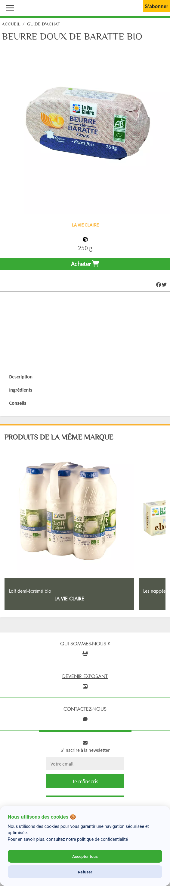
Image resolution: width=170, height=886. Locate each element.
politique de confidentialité (102, 839)
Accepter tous (85, 856)
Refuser (85, 872)
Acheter (85, 264)
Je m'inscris (85, 781)
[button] (8, 7)
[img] (158, 284)
